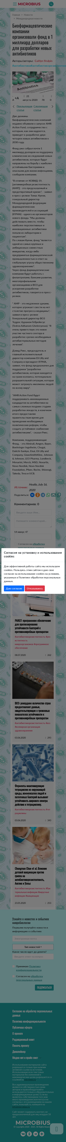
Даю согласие (14, 588)
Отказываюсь (35, 588)
